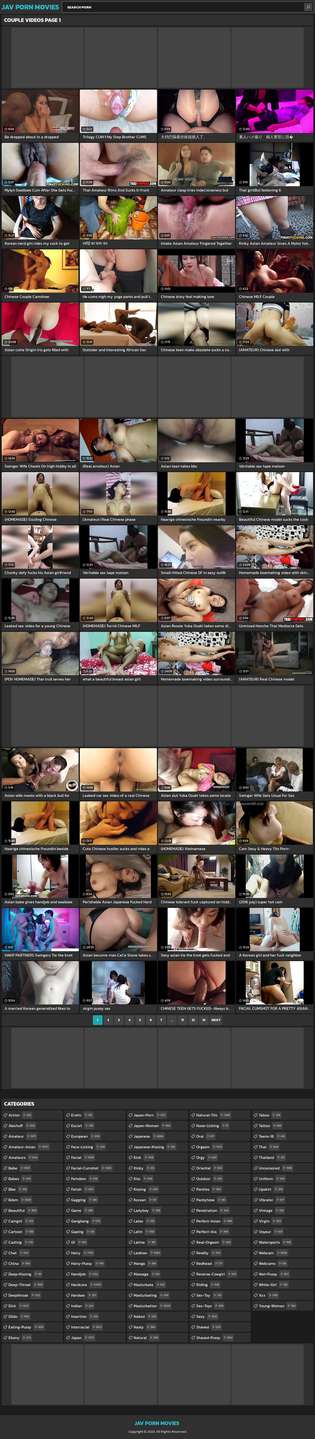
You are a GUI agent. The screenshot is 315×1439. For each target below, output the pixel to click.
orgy (207, 1157)
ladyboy (147, 1210)
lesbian (147, 1252)
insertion (85, 1316)
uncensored (276, 1168)
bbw (18, 1189)
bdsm (20, 1199)
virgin (270, 1221)
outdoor (209, 1178)
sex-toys (210, 1305)
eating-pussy (26, 1327)
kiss (143, 1178)
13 (203, 1020)
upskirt (271, 1189)
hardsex (84, 1295)
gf (79, 1242)
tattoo (271, 1125)
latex (145, 1221)
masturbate (150, 1284)
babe (19, 1168)
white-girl (274, 1284)
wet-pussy (274, 1274)
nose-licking (212, 1125)
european (86, 1136)
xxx (269, 1295)
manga (145, 1263)
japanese (149, 1136)
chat (19, 1252)
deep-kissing (25, 1274)
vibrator (272, 1199)
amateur (22, 1136)
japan (83, 1337)
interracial (87, 1327)
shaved (209, 1327)
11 (182, 1020)
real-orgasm (214, 1242)
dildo (19, 1316)
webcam (273, 1252)
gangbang (86, 1221)
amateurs (23, 1157)
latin (145, 1231)
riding (208, 1284)
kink (144, 1157)
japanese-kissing (155, 1146)
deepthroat (24, 1295)
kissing (146, 1189)
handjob (85, 1274)
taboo (270, 1115)
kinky (144, 1168)
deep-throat (26, 1284)
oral (206, 1136)
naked (146, 1316)
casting (21, 1242)
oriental (209, 1168)
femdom (85, 1178)
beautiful (23, 1210)
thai (269, 1146)
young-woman (278, 1305)
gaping (83, 1231)
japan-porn (150, 1115)
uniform (272, 1178)
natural (146, 1337)
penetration (213, 1210)
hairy (82, 1252)
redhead (210, 1263)
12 (193, 1020)
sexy (207, 1316)
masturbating (152, 1295)
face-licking (88, 1146)
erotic (82, 1115)
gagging (84, 1199)
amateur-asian (29, 1146)
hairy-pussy (88, 1263)
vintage (272, 1210)
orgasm (209, 1146)
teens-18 (272, 1136)
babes (20, 1178)
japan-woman (152, 1125)
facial (83, 1157)
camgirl (21, 1221)
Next (216, 1020)
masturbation (152, 1305)
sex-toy (209, 1295)
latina (145, 1242)
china (19, 1263)
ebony (20, 1337)
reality (209, 1252)
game (82, 1210)
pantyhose (211, 1199)
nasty (145, 1327)
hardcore (86, 1284)
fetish (83, 1189)
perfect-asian (214, 1221)
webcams (273, 1263)
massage (147, 1274)
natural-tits (213, 1115)
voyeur (271, 1231)
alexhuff (22, 1125)
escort (83, 1125)
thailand (272, 1157)
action (20, 1115)
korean (146, 1199)
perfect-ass (212, 1231)
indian (83, 1305)
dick (19, 1305)
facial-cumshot (92, 1168)
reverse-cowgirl (216, 1274)
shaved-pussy (215, 1337)
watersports (275, 1242)
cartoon (21, 1231)
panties (209, 1189)
